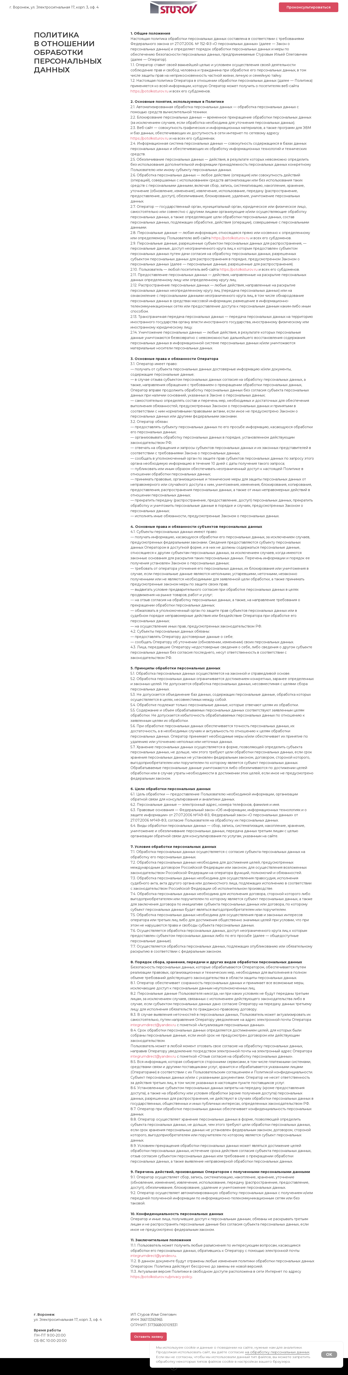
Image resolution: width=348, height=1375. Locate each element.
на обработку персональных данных (277, 1352)
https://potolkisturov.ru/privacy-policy (161, 1277)
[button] (308, 7)
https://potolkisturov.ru (149, 91)
